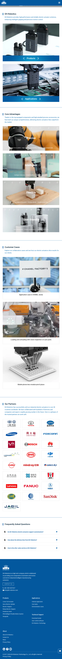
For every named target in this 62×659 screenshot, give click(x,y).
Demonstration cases (38, 606)
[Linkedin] (4, 649)
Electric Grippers (7, 606)
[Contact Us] (60, 651)
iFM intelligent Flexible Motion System (13, 614)
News (4, 639)
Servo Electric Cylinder (9, 604)
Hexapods (5, 616)
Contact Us (8, 584)
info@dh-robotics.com (11, 590)
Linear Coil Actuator (8, 601)
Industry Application (37, 601)
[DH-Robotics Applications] (31, 83)
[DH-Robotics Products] (31, 42)
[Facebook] (7, 649)
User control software (38, 620)
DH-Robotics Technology (38, 623)
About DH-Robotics (8, 634)
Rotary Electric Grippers (9, 609)
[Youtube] (10, 649)
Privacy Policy (6, 642)
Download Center (36, 618)
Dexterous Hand (7, 611)
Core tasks (35, 604)
